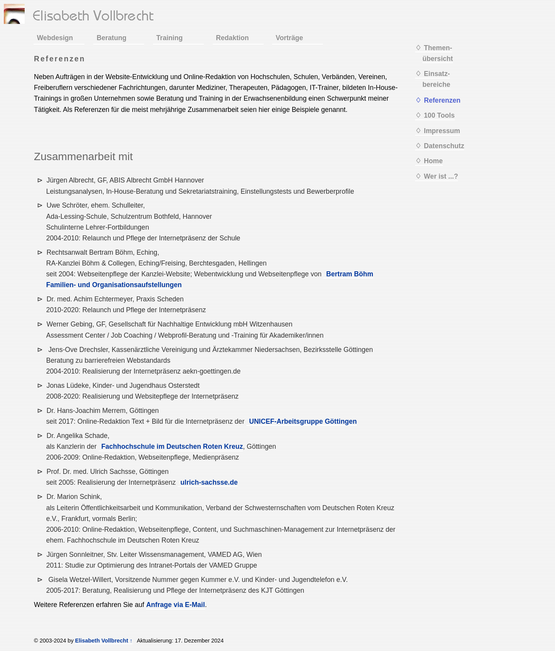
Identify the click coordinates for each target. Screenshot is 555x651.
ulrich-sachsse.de (209, 482)
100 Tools (439, 115)
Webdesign (55, 38)
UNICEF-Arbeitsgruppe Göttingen (303, 421)
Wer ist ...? (441, 176)
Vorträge (289, 38)
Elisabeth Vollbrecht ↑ (104, 640)
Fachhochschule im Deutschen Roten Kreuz (172, 446)
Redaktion (232, 38)
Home (433, 161)
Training (169, 38)
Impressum (442, 131)
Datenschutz (444, 146)
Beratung (111, 38)
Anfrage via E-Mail (175, 605)
